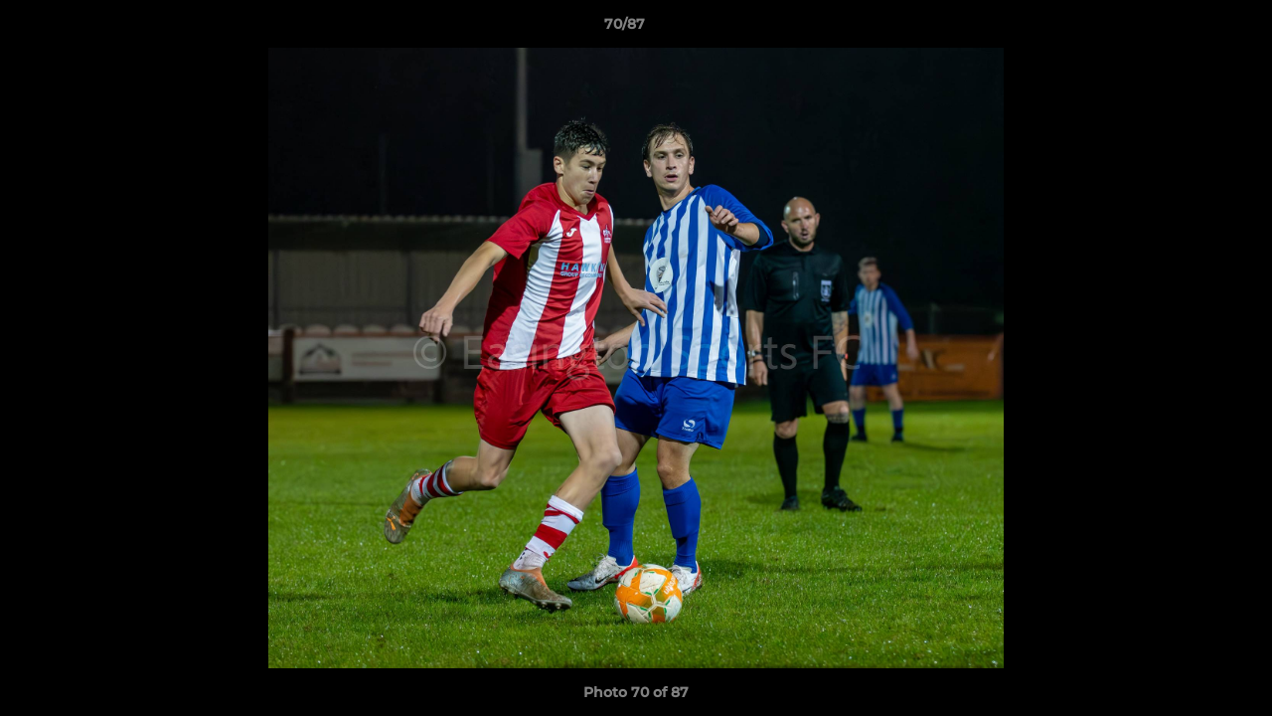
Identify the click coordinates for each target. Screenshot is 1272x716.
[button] (1188, 29)
